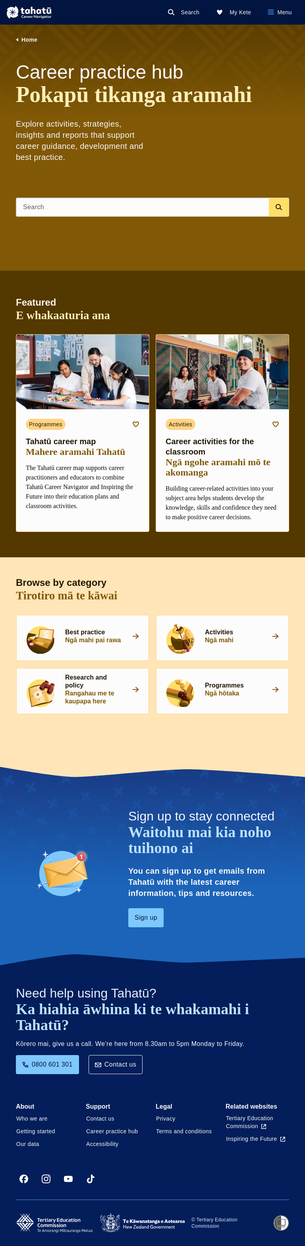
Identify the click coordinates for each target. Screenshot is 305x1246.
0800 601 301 (47, 1064)
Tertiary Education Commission (249, 1122)
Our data (27, 1144)
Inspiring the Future (255, 1139)
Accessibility (102, 1144)
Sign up (146, 917)
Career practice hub (112, 1131)
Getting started (35, 1131)
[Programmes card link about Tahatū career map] (82, 433)
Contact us (115, 1064)
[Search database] (279, 207)
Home (29, 40)
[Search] (185, 12)
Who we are (32, 1118)
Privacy (166, 1118)
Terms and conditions (184, 1131)
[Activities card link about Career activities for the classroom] (222, 433)
